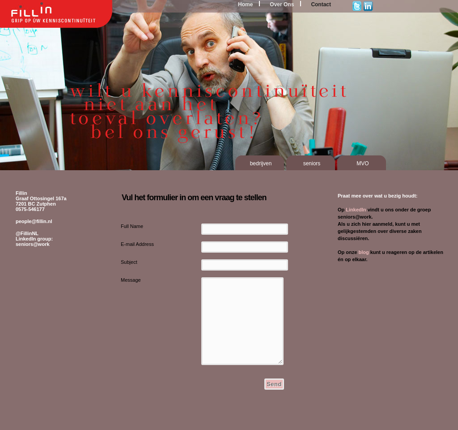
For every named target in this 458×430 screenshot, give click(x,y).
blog (363, 252)
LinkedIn (356, 209)
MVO (362, 163)
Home (245, 4)
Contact (321, 4)
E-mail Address (137, 244)
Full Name (132, 226)
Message (131, 280)
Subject (129, 262)
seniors (312, 163)
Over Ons (282, 4)
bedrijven (261, 163)
